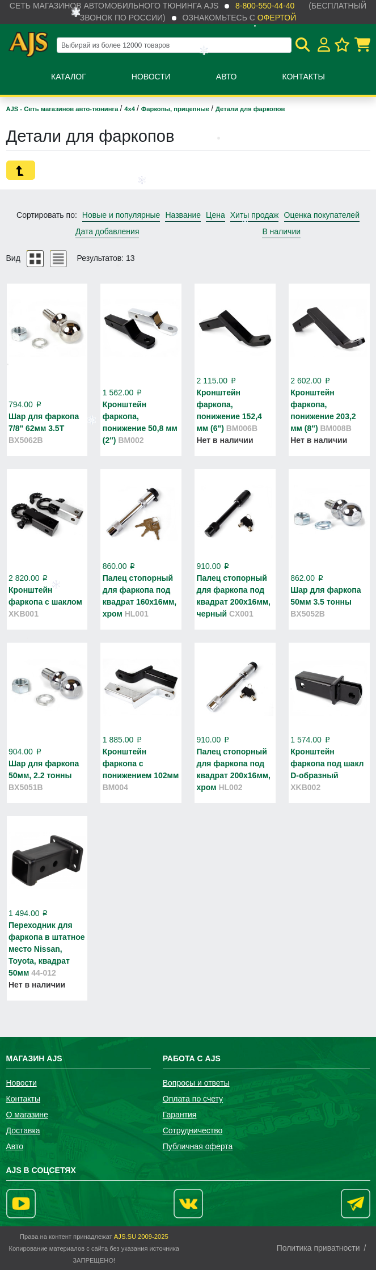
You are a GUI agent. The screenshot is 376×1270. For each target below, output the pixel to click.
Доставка (23, 1130)
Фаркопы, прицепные (176, 109)
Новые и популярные (121, 215)
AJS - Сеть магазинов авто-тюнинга (63, 109)
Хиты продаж (254, 215)
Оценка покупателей (322, 215)
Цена (215, 215)
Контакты (303, 76)
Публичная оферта (198, 1146)
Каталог (68, 76)
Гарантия (180, 1114)
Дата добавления (107, 231)
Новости (151, 76)
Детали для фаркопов (250, 109)
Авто (226, 76)
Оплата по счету (193, 1098)
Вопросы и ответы (196, 1082)
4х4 (130, 109)
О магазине (27, 1114)
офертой (276, 17)
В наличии (281, 231)
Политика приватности (318, 1247)
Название (183, 215)
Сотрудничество (192, 1130)
